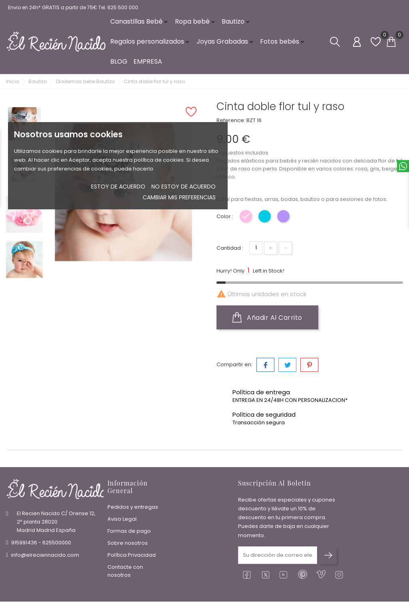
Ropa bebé (195, 23)
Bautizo (236, 23)
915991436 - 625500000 (41, 544)
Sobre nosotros (127, 544)
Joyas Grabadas (225, 43)
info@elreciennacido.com (45, 556)
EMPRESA (147, 63)
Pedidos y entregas (132, 508)
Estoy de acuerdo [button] (118, 187)
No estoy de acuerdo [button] (183, 187)
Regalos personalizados (150, 43)
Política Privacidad (131, 556)
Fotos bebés (283, 43)
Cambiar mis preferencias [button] (179, 197)
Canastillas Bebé (139, 23)
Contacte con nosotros (125, 572)
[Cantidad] (255, 252)
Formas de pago (129, 532)
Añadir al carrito (267, 321)
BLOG (118, 63)
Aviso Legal (122, 520)
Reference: (230, 124)
